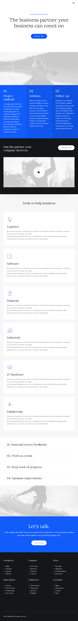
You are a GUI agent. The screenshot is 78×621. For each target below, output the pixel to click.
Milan (57, 586)
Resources (58, 574)
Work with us (35, 586)
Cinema (8, 571)
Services (33, 591)
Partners (34, 571)
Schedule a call (66, 148)
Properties (34, 588)
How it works (10, 588)
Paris (57, 593)
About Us (34, 569)
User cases (9, 593)
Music (8, 566)
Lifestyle (9, 569)
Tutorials (58, 566)
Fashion (8, 574)
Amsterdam (59, 588)
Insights (33, 593)
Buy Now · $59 (39, 36)
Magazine (58, 569)
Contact (33, 574)
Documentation (60, 571)
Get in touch (39, 543)
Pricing (8, 586)
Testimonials (10, 591)
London (58, 591)
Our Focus (34, 566)
